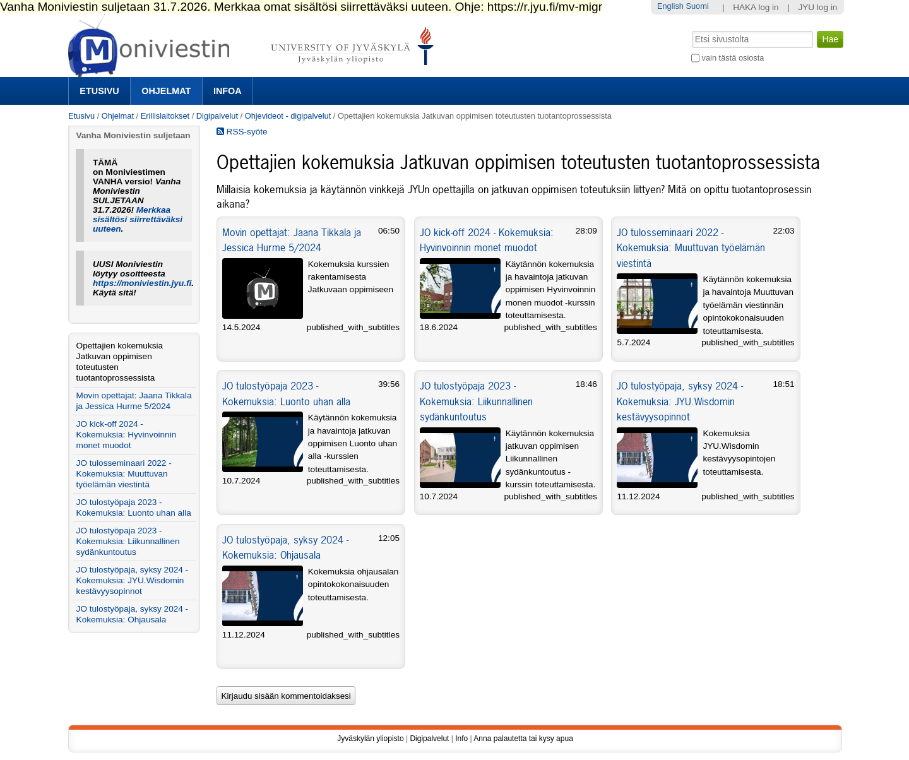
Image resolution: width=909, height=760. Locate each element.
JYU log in (817, 7)
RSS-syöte (242, 131)
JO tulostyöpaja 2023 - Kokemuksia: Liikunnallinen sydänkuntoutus (476, 401)
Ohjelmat (166, 91)
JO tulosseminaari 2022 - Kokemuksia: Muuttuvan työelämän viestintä (691, 247)
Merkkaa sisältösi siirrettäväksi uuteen (137, 219)
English (670, 6)
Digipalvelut (217, 116)
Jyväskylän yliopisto (370, 738)
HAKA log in (756, 7)
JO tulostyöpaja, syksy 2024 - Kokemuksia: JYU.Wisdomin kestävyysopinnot (680, 401)
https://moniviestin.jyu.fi (142, 283)
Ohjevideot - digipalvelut (288, 116)
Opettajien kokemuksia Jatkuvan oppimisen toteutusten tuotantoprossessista (119, 362)
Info (461, 738)
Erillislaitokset (165, 116)
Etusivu (99, 91)
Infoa (227, 91)
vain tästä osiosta (733, 57)
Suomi (697, 6)
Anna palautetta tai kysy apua (523, 738)
